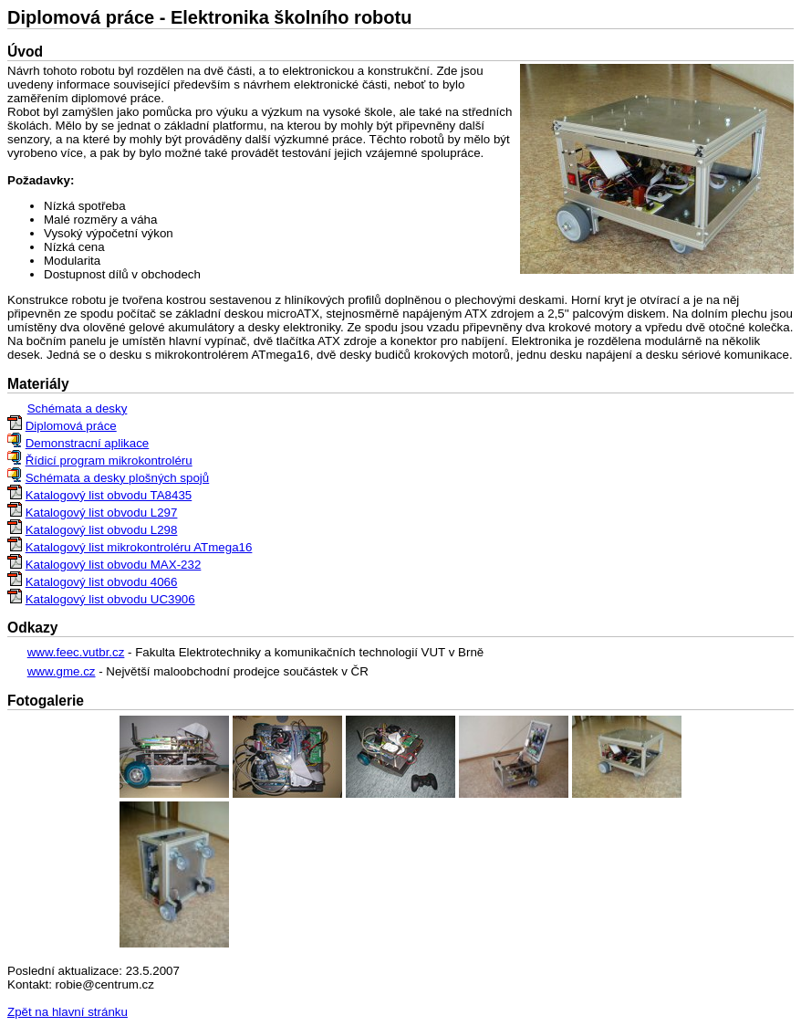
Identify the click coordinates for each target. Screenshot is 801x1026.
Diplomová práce (71, 426)
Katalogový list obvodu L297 (102, 512)
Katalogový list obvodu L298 (102, 530)
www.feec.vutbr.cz (76, 652)
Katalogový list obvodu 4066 (102, 582)
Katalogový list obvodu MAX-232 (114, 564)
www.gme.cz (61, 671)
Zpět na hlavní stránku (67, 1012)
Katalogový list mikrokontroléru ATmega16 (139, 547)
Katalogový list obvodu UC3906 (110, 599)
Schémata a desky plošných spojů (118, 478)
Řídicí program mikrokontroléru (109, 460)
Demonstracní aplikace (88, 443)
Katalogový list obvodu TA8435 (109, 495)
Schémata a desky (77, 408)
